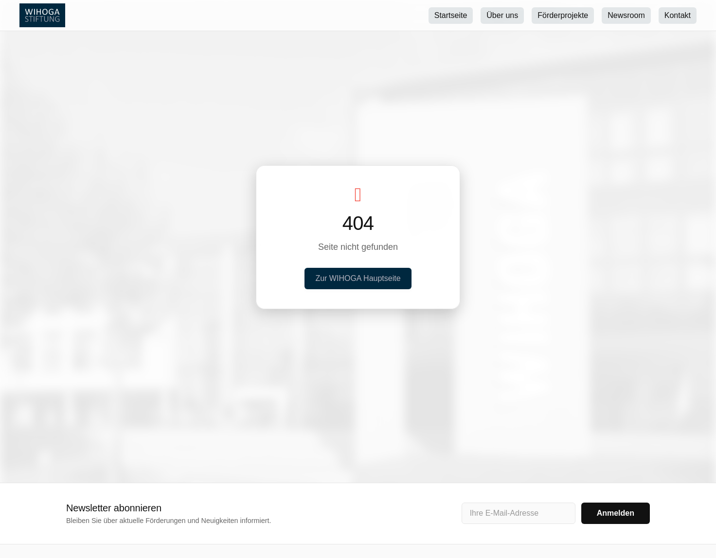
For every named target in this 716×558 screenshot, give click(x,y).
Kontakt (677, 15)
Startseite (450, 15)
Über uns (502, 15)
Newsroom (626, 15)
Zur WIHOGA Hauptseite (357, 278)
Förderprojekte (562, 15)
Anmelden (615, 513)
